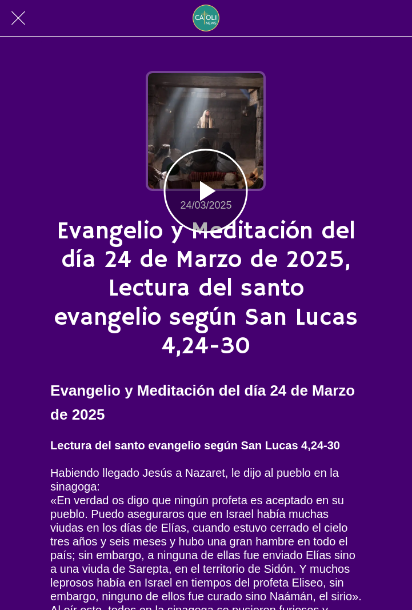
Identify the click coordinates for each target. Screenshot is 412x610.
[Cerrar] (18, 18)
